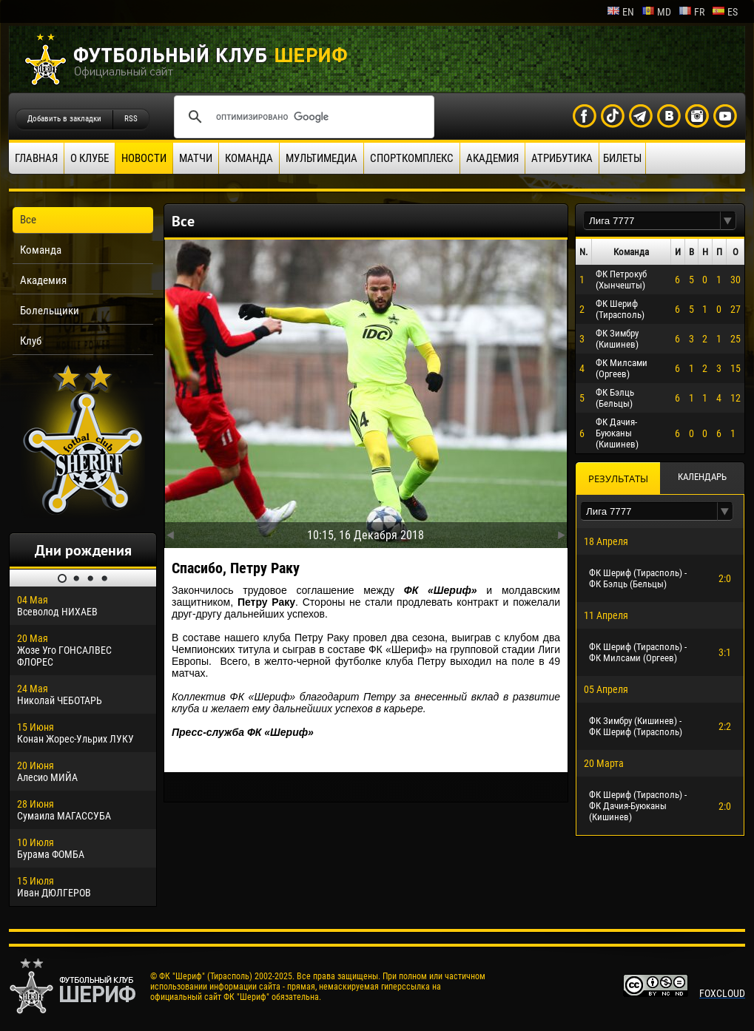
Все (28, 219)
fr (691, 12)
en (620, 12)
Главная (36, 158)
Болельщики (49, 310)
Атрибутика (562, 158)
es (725, 12)
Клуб (30, 341)
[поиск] (302, 117)
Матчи (195, 158)
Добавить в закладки (64, 119)
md (656, 12)
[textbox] (652, 221)
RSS (131, 119)
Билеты (622, 158)
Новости (143, 158)
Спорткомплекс (412, 158)
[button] (728, 221)
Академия (492, 158)
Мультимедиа (321, 158)
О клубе (89, 158)
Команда (249, 158)
